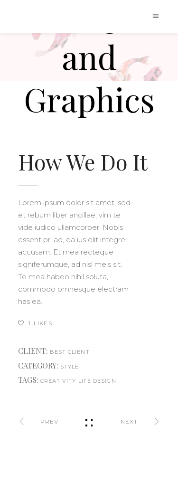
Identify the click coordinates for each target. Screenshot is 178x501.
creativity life (66, 381)
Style (69, 366)
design (104, 381)
